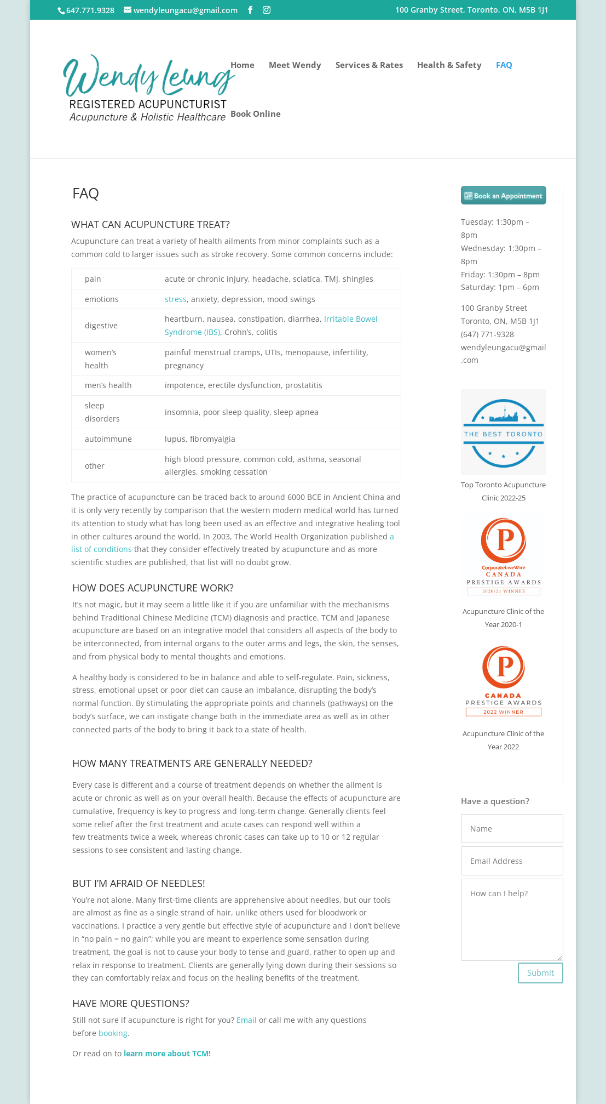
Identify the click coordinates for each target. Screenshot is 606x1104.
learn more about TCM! (167, 1053)
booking (113, 1033)
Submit (540, 972)
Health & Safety (449, 65)
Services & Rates (369, 65)
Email (246, 1020)
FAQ (504, 65)
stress (176, 299)
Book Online (255, 114)
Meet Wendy (295, 65)
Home (242, 65)
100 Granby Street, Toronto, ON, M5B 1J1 (472, 10)
